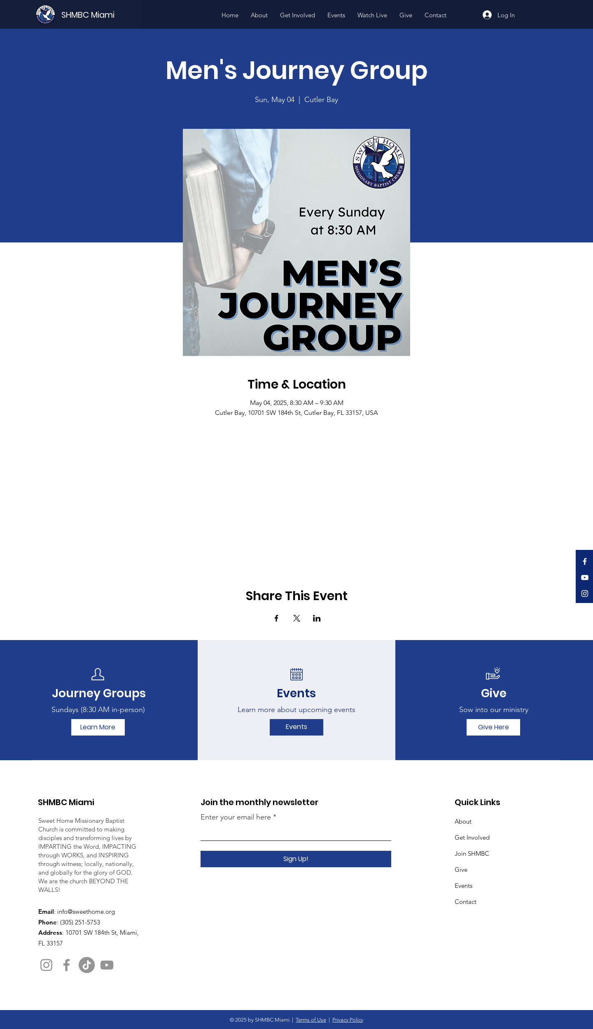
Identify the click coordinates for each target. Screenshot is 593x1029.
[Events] (296, 727)
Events (463, 885)
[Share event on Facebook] (276, 618)
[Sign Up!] (296, 859)
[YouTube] (584, 577)
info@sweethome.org (86, 911)
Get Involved (472, 837)
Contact (465, 902)
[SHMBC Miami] (101, 15)
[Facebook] (584, 561)
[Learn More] (98, 727)
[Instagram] (584, 593)
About (463, 821)
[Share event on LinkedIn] (317, 618)
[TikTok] (87, 965)
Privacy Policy (347, 1020)
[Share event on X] (297, 618)
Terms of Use (311, 1020)
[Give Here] (493, 727)
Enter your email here (236, 817)
